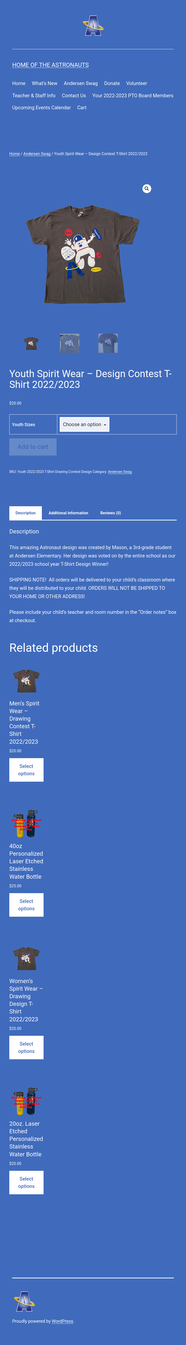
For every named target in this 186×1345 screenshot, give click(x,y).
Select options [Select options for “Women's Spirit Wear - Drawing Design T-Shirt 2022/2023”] (26, 1047)
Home (18, 83)
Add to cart (32, 446)
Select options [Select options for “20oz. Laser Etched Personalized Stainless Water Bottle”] (26, 1182)
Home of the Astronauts (50, 65)
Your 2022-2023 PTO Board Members (133, 96)
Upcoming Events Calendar (41, 108)
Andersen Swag (81, 83)
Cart (82, 108)
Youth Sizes (23, 424)
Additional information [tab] (68, 513)
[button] (146, 188)
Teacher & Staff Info (34, 96)
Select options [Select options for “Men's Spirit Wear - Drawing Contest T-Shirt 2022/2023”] (26, 770)
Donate (112, 83)
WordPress (62, 1321)
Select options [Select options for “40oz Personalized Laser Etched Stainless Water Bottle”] (26, 905)
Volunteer (136, 83)
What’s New (44, 83)
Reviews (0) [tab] (110, 513)
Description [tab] (26, 513)
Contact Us (74, 96)
